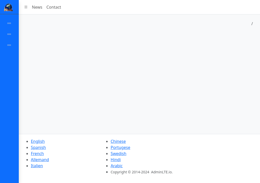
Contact (53, 7)
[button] (26, 7)
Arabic (117, 166)
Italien (37, 166)
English (38, 141)
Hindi (116, 159)
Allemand (40, 159)
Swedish (118, 153)
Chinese (118, 141)
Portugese (120, 147)
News (37, 7)
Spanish (38, 147)
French (37, 153)
